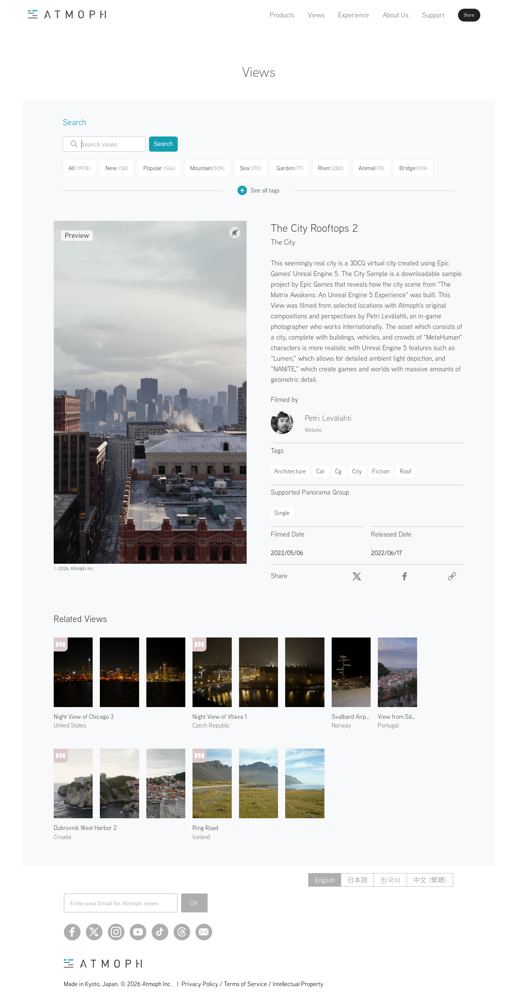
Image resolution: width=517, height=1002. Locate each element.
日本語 (357, 877)
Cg (338, 469)
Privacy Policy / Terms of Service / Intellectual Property (252, 981)
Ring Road (205, 825)
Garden (293, 167)
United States (70, 723)
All (80, 167)
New (119, 167)
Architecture (290, 469)
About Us (377, 15)
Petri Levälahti (328, 415)
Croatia (62, 834)
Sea (253, 167)
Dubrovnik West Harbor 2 (85, 825)
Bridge (419, 167)
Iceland (201, 834)
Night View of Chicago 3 (83, 714)
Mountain (210, 167)
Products (263, 15)
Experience (335, 15)
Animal (377, 167)
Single (282, 510)
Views (297, 15)
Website (313, 427)
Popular (162, 167)
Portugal (388, 723)
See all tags (258, 188)
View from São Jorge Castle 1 (397, 714)
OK (194, 900)
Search (163, 144)
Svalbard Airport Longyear (351, 714)
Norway (341, 723)
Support (415, 15)
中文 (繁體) (430, 877)
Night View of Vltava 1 (220, 714)
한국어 (390, 877)
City (357, 469)
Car (320, 469)
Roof (405, 469)
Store (457, 15)
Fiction (381, 469)
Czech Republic (211, 723)
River (335, 167)
